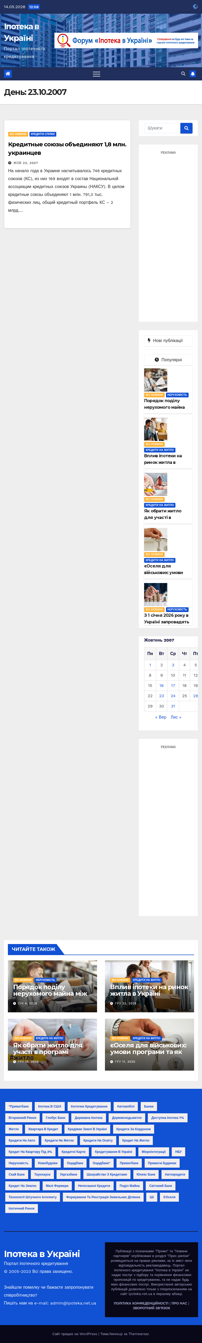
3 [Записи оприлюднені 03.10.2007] (173, 664)
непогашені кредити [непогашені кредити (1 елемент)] (94, 1186)
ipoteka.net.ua (140, 1294)
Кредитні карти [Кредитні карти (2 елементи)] (73, 1152)
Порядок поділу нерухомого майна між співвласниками (50, 993)
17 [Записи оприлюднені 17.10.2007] (173, 685)
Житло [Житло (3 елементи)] (14, 1129)
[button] (183, 73)
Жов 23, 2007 (25, 163)
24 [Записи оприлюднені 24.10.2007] (173, 695)
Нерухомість (177, 394)
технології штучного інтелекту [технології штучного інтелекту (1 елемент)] (33, 1197)
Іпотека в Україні (42, 1253)
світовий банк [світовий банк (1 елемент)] (160, 1186)
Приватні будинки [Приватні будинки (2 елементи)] (162, 1163)
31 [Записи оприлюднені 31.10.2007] (173, 706)
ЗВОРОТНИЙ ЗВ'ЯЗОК (151, 1308)
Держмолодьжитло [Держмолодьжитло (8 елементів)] (127, 1118)
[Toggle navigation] (96, 73)
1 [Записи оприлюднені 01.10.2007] (150, 664)
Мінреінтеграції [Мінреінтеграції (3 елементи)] (154, 1152)
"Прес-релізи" (178, 1256)
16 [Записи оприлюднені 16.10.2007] (161, 685)
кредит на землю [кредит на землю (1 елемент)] (22, 1186)
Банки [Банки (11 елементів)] (149, 1106)
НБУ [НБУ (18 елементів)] (178, 1152)
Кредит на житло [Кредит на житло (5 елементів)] (135, 1140)
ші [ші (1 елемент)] (152, 1197)
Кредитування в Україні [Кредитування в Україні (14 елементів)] (113, 1152)
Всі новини (18, 134)
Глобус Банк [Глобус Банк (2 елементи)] (55, 1118)
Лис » (176, 717)
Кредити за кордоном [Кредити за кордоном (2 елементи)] (134, 1129)
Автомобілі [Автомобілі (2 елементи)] (126, 1106)
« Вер (160, 717)
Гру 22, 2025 (126, 1003)
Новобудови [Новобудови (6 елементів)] (48, 1163)
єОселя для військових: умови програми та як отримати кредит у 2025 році (149, 1055)
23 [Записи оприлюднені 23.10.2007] (161, 695)
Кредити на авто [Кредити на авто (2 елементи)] (22, 1140)
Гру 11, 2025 (125, 1061)
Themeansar (138, 1334)
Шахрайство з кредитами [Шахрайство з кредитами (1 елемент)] (107, 1174)
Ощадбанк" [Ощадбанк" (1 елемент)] (101, 1163)
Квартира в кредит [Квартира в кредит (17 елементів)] (43, 1129)
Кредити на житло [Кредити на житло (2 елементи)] (59, 1140)
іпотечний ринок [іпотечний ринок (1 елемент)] (21, 1208)
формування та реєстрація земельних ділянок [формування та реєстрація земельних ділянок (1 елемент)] (103, 1197)
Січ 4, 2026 (27, 1003)
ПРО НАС (179, 1303)
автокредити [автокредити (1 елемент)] (175, 1174)
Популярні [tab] (168, 359)
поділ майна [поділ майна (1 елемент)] (130, 1186)
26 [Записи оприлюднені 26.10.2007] (195, 695)
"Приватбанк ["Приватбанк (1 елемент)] (19, 1106)
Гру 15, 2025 (28, 1061)
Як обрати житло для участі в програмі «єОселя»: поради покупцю (47, 1055)
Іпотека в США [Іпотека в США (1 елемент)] (49, 1106)
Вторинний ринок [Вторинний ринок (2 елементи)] (22, 1118)
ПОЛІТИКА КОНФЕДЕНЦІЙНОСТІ (141, 1303)
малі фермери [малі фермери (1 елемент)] (57, 1186)
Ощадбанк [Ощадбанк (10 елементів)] (75, 1163)
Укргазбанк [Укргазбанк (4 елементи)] (68, 1174)
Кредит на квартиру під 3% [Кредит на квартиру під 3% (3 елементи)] (30, 1152)
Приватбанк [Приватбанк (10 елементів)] (129, 1163)
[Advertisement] (168, 236)
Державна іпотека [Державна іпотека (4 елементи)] (88, 1118)
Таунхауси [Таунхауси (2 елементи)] (42, 1174)
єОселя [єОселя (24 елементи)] (169, 1197)
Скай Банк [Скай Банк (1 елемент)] (17, 1174)
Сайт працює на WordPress (75, 1334)
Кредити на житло (160, 450)
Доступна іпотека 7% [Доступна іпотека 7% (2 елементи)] (167, 1118)
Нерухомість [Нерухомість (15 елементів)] (18, 1163)
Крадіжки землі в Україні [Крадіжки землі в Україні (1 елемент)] (87, 1129)
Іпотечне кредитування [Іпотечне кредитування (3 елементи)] (89, 1106)
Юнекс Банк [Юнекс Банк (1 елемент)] (146, 1174)
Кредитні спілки (43, 134)
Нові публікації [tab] (168, 340)
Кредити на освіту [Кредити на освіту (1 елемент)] (98, 1140)
